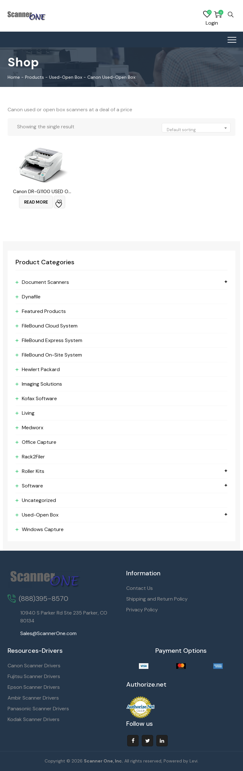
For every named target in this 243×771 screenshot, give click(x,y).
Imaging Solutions (42, 384)
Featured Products (44, 311)
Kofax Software (39, 398)
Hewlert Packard (41, 369)
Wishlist (207, 14)
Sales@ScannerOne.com (48, 633)
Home (14, 77)
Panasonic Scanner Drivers (38, 708)
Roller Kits (33, 471)
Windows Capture (43, 529)
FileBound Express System (52, 340)
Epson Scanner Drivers (34, 687)
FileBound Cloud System (50, 325)
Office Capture (39, 442)
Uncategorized (39, 500)
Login (212, 23)
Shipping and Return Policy (157, 599)
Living (28, 413)
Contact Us (139, 588)
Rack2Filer (33, 456)
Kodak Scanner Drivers (33, 719)
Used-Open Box (40, 514)
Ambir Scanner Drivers (33, 698)
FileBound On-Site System (52, 355)
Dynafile (31, 296)
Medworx (32, 427)
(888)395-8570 (43, 598)
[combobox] (196, 127)
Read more (36, 202)
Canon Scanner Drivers (34, 665)
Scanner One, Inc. (103, 761)
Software (32, 485)
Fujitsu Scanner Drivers (34, 676)
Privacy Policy (142, 609)
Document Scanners (45, 282)
